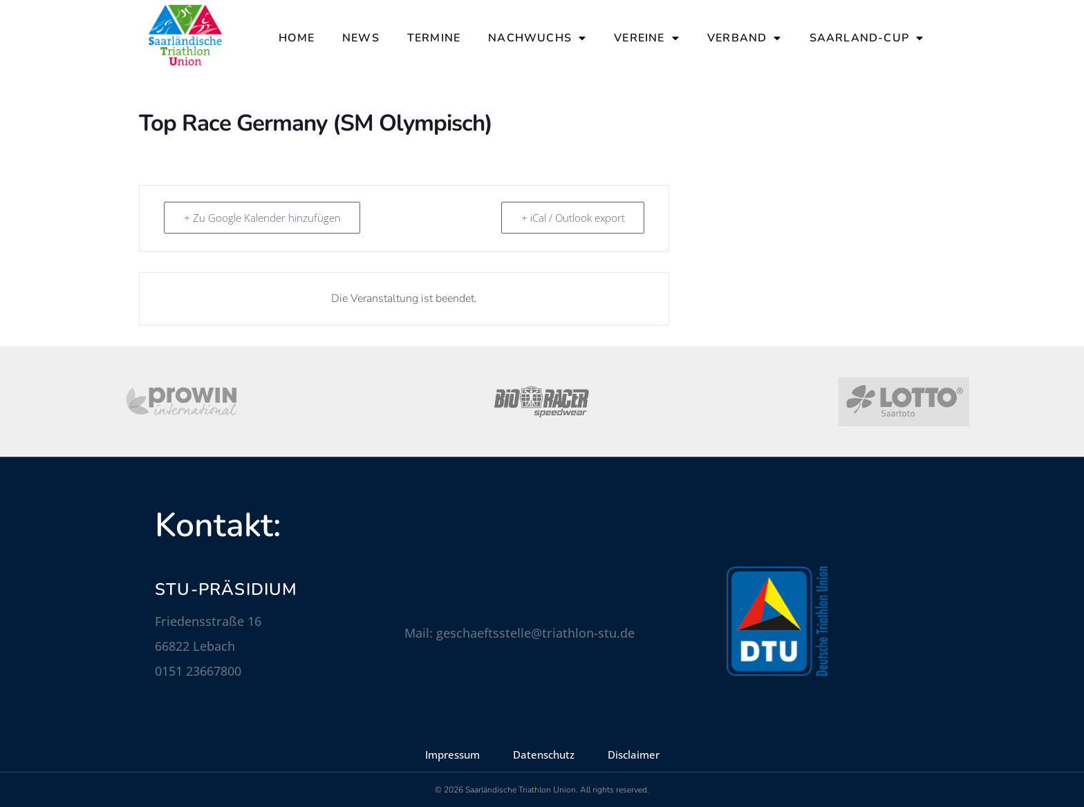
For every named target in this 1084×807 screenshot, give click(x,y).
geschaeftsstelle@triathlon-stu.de (535, 633)
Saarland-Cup (867, 38)
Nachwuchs (537, 38)
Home (297, 38)
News (361, 38)
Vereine (647, 38)
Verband (744, 38)
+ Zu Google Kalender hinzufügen (262, 218)
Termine (433, 38)
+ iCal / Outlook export (572, 218)
